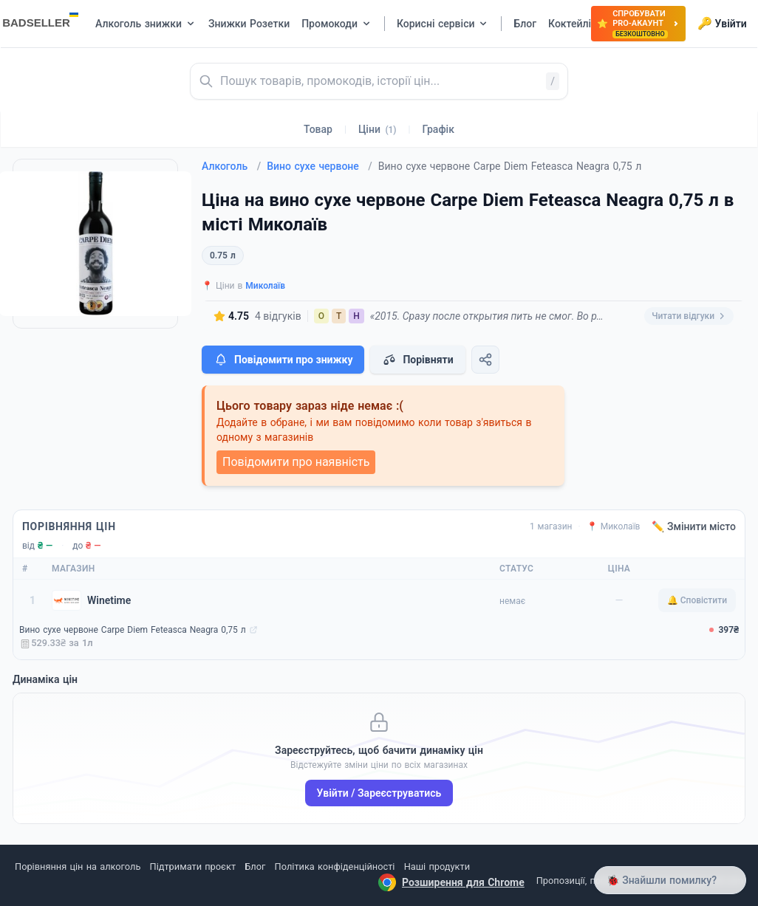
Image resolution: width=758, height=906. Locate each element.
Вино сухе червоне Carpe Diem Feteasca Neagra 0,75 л (132, 630)
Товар (318, 129)
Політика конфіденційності (335, 866)
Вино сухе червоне (319, 166)
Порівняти (417, 359)
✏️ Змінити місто (694, 526)
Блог (255, 866)
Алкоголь (231, 166)
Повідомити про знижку (283, 359)
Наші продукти (437, 866)
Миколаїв (265, 286)
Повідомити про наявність (295, 462)
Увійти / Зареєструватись (379, 793)
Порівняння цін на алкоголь (77, 866)
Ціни (377, 129)
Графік (438, 129)
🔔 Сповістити (697, 600)
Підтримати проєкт (193, 866)
